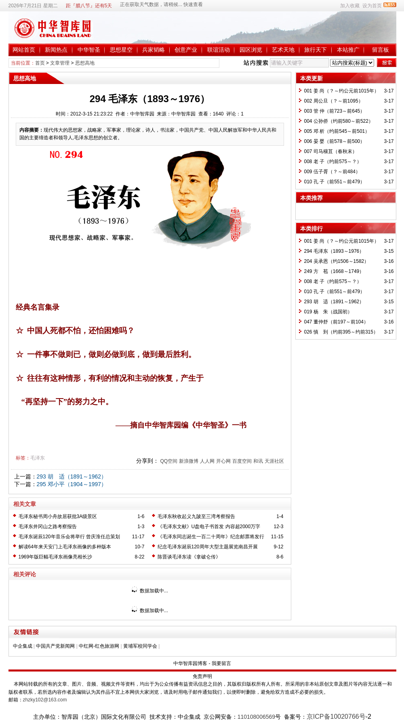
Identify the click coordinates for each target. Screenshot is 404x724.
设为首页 (372, 5)
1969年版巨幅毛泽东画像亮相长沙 (56, 557)
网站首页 (24, 49)
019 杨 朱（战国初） (328, 312)
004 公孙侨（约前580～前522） (338, 121)
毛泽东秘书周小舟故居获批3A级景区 (58, 516)
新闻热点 (56, 49)
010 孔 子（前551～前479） (334, 182)
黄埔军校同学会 (140, 646)
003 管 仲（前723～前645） (334, 111)
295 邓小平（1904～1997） (72, 484)
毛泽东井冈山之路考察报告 (48, 526)
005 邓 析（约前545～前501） (337, 131)
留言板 (380, 49)
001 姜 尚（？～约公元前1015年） (341, 91)
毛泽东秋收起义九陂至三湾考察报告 (196, 516)
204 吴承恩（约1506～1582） (336, 261)
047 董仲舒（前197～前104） (336, 322)
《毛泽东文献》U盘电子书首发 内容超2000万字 (209, 526)
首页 (40, 63)
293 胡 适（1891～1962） (72, 476)
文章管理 (59, 63)
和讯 (258, 461)
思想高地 (85, 63)
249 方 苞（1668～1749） (334, 271)
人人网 (207, 461)
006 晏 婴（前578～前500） (334, 141)
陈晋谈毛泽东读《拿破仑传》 (189, 557)
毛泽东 (37, 458)
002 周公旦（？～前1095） (333, 101)
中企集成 (22, 646)
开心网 (223, 461)
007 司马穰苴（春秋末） (330, 151)
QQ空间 (168, 461)
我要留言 (221, 663)
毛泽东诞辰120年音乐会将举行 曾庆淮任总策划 (69, 536)
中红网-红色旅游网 (99, 646)
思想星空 (121, 49)
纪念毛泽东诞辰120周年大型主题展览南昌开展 (208, 547)
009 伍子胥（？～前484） (332, 171)
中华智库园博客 (190, 663)
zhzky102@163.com (45, 700)
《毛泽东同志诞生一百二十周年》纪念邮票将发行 (211, 536)
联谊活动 (218, 49)
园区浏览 (251, 49)
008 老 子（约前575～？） (333, 161)
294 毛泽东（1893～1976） (334, 251)
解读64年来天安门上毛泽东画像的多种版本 (65, 547)
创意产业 (186, 49)
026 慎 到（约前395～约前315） (341, 332)
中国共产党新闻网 (55, 646)
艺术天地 (283, 49)
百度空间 (242, 461)
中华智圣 (89, 49)
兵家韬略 (153, 49)
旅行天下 (315, 49)
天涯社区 (274, 461)
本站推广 (348, 49)
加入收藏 (350, 5)
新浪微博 (188, 461)
